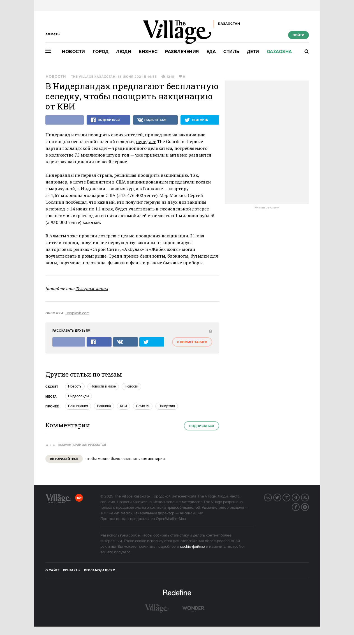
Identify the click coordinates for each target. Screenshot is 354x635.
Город (101, 52)
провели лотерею (97, 236)
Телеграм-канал (92, 288)
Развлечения (182, 52)
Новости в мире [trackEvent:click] (103, 386)
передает (146, 141)
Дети (253, 52)
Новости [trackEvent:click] (131, 386)
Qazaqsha (279, 52)
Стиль (231, 52)
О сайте (52, 570)
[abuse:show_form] (209, 331)
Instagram (308, 506)
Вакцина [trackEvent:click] (104, 406)
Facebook (299, 506)
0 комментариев (192, 342)
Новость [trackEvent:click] (75, 386)
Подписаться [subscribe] (201, 426)
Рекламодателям (99, 570)
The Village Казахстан (93, 77)
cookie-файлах (192, 546)
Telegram (299, 496)
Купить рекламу (266, 207)
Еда (211, 52)
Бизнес (148, 52)
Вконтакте (271, 496)
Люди (123, 52)
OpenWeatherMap (171, 518)
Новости (73, 52)
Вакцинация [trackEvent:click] (78, 406)
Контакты (71, 570)
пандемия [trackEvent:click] (166, 406)
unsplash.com (77, 313)
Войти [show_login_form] (298, 35)
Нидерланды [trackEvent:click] (78, 396)
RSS (308, 496)
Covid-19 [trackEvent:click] (142, 406)
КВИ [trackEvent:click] (123, 406)
